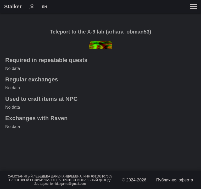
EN (44, 7)
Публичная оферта (174, 180)
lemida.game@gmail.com (68, 184)
